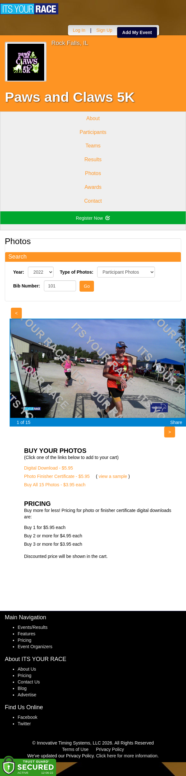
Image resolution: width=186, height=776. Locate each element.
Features (26, 633)
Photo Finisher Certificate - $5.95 (57, 476)
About (93, 118)
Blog (22, 688)
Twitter (24, 723)
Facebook (27, 717)
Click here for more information (126, 755)
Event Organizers (35, 646)
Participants (93, 132)
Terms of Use (75, 749)
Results (92, 159)
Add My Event (137, 32)
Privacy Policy (110, 749)
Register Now (93, 218)
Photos (93, 173)
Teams (92, 145)
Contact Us (29, 681)
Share (176, 422)
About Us (27, 669)
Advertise (27, 694)
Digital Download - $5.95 (48, 468)
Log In (79, 30)
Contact (93, 201)
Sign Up (104, 30)
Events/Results (32, 627)
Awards (92, 187)
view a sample (113, 476)
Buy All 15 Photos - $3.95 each (54, 484)
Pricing (24, 640)
